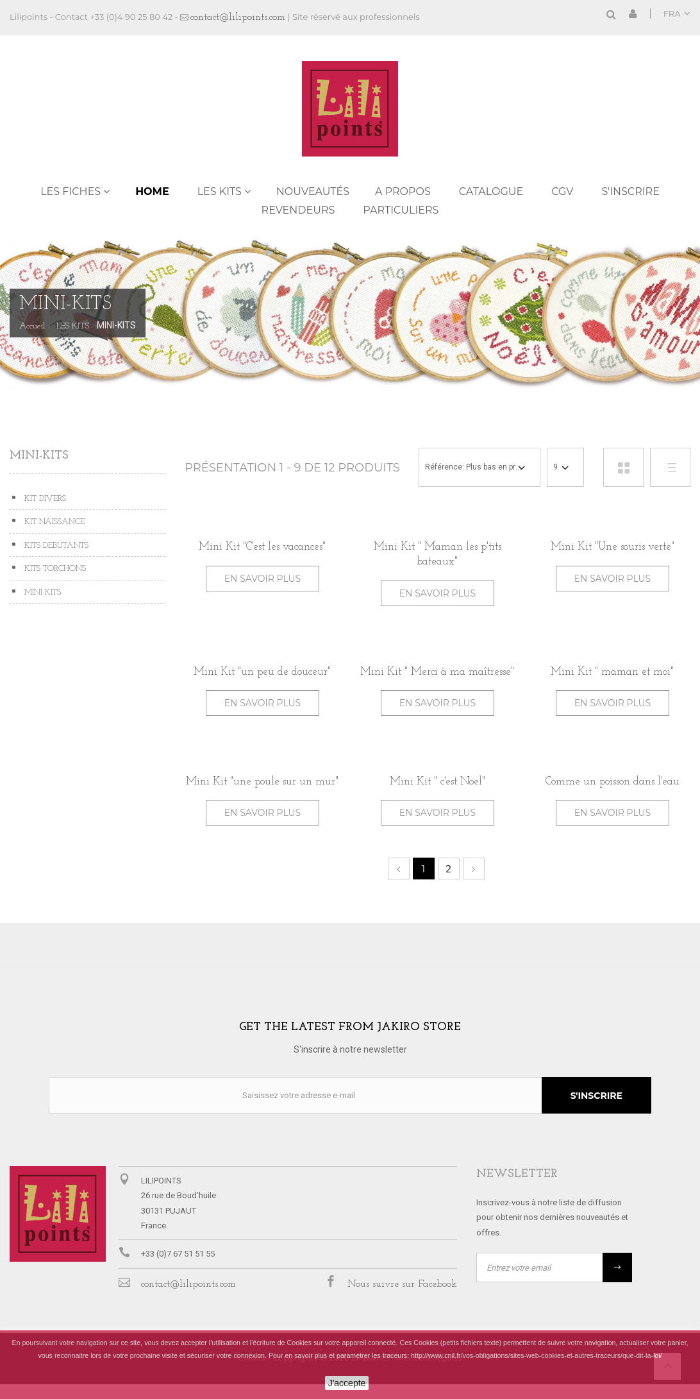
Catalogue (491, 191)
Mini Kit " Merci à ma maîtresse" (437, 671)
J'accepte (347, 1383)
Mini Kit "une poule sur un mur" (262, 781)
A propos (403, 191)
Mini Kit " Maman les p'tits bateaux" (437, 554)
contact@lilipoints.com (237, 17)
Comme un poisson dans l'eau (612, 781)
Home (152, 191)
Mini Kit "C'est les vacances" (262, 546)
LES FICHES (70, 191)
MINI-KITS (41, 592)
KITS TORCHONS (54, 568)
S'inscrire (631, 191)
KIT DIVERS (44, 499)
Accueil (32, 326)
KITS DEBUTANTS (55, 545)
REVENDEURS (298, 210)
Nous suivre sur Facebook (402, 1284)
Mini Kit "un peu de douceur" (262, 671)
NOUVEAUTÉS (312, 191)
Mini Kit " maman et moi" (612, 671)
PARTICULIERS (400, 210)
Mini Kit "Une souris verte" (612, 546)
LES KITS (219, 191)
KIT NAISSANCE (53, 522)
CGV (562, 191)
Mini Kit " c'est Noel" (437, 781)
